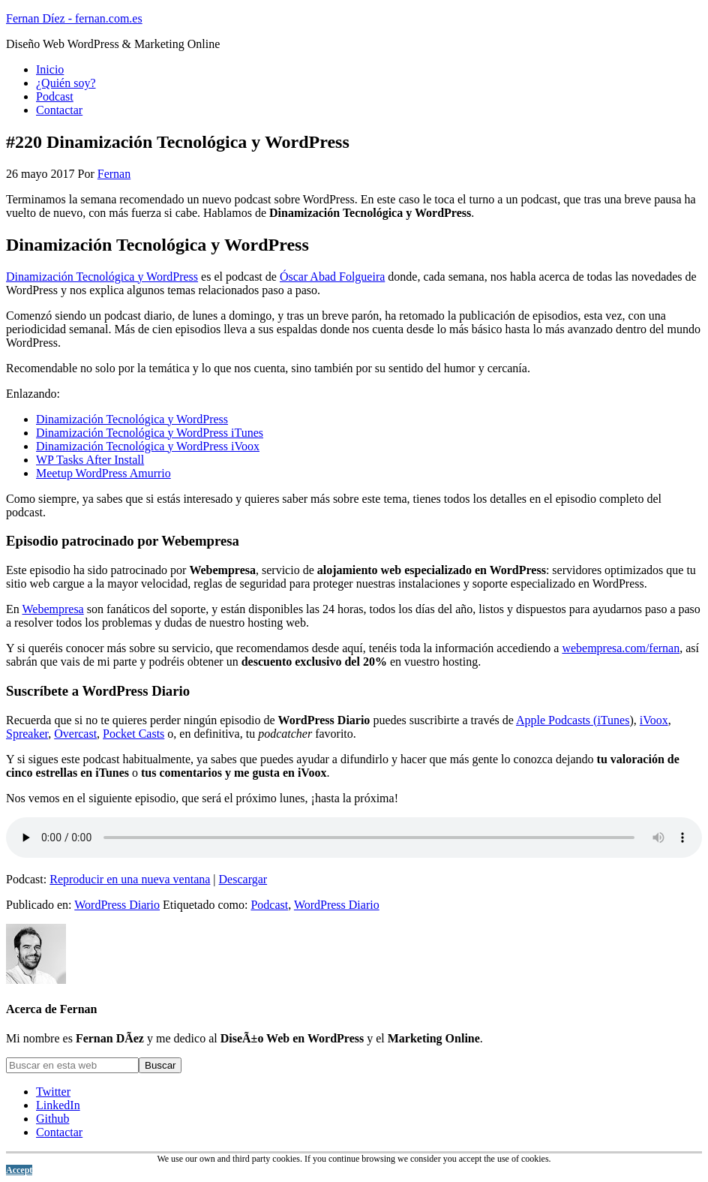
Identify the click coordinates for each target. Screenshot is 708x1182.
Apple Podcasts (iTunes (572, 720)
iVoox (654, 720)
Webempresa (52, 609)
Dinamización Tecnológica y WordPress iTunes (149, 432)
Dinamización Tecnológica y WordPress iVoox (148, 446)
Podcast (269, 904)
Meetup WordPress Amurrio (103, 473)
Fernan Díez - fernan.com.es (74, 18)
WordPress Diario (117, 904)
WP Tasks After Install (90, 459)
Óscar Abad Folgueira (332, 276)
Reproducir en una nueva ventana (130, 879)
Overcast (75, 733)
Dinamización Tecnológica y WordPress (102, 276)
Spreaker (27, 733)
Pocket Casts (133, 733)
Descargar (243, 879)
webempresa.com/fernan (621, 648)
